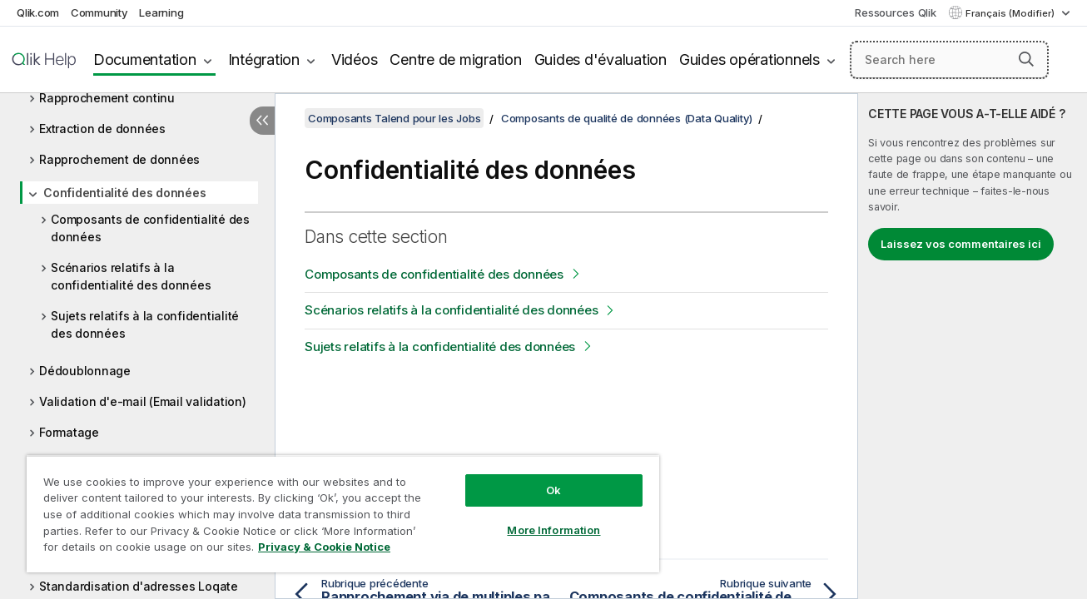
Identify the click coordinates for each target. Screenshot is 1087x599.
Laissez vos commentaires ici (961, 243)
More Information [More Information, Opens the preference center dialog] (553, 530)
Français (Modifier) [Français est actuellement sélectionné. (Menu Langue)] (1011, 13)
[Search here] (949, 59)
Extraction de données (102, 128)
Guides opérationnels (749, 59)
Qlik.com (38, 12)
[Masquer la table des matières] (262, 120)
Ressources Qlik (895, 12)
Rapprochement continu (107, 98)
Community (99, 12)
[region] (343, 513)
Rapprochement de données (119, 159)
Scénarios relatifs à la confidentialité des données (131, 276)
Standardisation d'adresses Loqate (138, 586)
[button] (1026, 59)
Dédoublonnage (85, 371)
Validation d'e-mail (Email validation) (142, 401)
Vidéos (354, 59)
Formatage (69, 432)
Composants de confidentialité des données (150, 228)
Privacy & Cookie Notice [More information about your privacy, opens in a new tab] (324, 546)
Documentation (144, 59)
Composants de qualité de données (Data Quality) (626, 118)
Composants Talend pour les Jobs (394, 118)
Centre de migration (455, 59)
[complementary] (972, 346)
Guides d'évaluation (600, 59)
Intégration (264, 59)
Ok (553, 490)
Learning (161, 12)
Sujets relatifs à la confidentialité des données (145, 324)
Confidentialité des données (124, 193)
